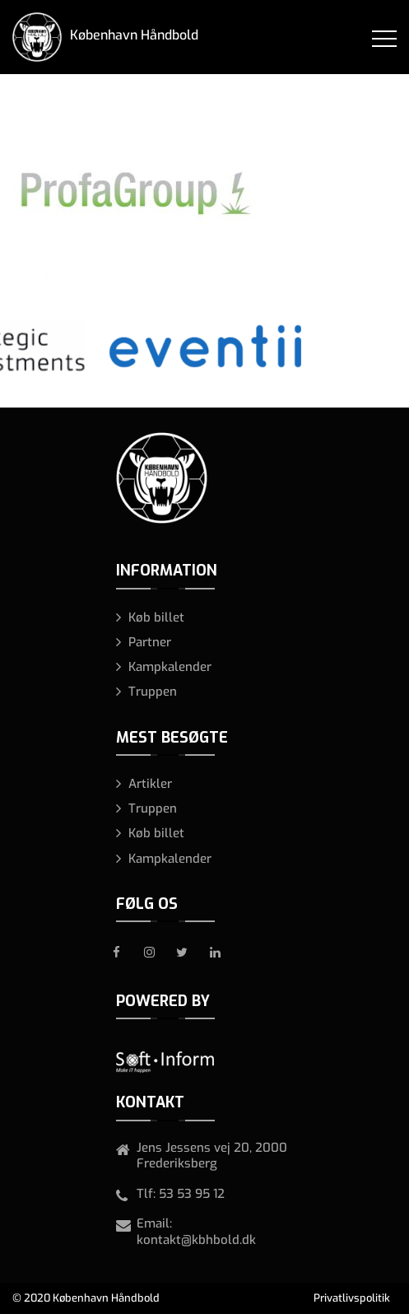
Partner (149, 642)
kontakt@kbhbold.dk (196, 1240)
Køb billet (156, 617)
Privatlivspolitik (352, 1298)
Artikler (150, 784)
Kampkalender (169, 667)
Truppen (152, 691)
